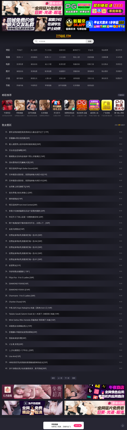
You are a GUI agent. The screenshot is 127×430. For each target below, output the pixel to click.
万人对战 (48, 50)
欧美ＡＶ (48, 57)
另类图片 (119, 71)
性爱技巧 (119, 78)
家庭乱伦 (34, 78)
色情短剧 (90, 85)
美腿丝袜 (76, 71)
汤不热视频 (62, 85)
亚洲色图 (34, 71)
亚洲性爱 (20, 64)
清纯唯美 (90, 71)
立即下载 (78, 425)
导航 (8, 85)
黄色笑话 (105, 78)
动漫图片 (62, 71)
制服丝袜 (76, 64)
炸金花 (90, 50)
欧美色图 (48, 71)
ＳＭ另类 (119, 57)
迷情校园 (76, 78)
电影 (8, 64)
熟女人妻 (76, 57)
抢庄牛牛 (119, 50)
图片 (8, 71)
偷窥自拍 (20, 71)
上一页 (60, 378)
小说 (8, 78)
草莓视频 (48, 85)
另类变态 (119, 64)
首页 (53, 378)
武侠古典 (62, 78)
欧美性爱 (62, 64)
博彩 (8, 50)
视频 (8, 57)
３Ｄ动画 (62, 57)
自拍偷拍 (34, 57)
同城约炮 (20, 85)
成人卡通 (48, 64)
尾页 (73, 378)
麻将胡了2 (76, 50)
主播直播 (105, 57)
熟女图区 (105, 71)
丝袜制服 (90, 57)
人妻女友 (48, 78)
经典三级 (90, 64)
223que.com (63, 36)
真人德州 (34, 50)
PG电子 (20, 50)
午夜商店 (34, 85)
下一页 (67, 378)
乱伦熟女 (105, 64)
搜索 (89, 41)
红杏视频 (76, 85)
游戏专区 (62, 50)
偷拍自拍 (34, 64)
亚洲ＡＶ (20, 57)
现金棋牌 (105, 50)
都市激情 (20, 78)
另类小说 (90, 78)
